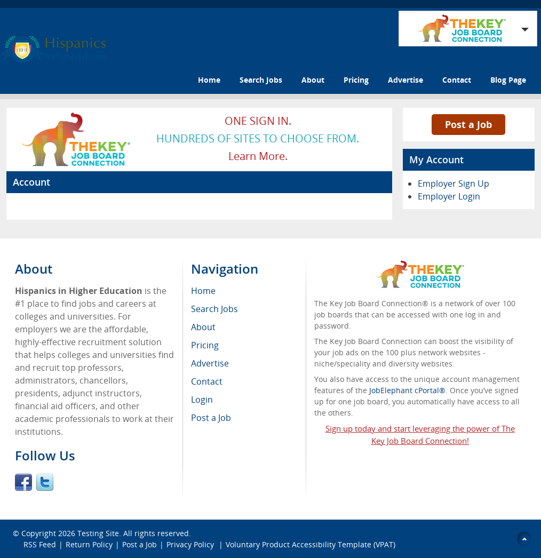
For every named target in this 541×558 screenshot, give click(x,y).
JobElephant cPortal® (407, 390)
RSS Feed (39, 544)
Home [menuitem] (203, 291)
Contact (456, 80)
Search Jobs (261, 80)
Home (209, 80)
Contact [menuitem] (206, 381)
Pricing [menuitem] (205, 345)
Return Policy (89, 544)
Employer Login (449, 196)
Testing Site (98, 533)
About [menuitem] (203, 327)
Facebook (23, 482)
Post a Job (468, 124)
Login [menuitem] (202, 399)
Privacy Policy (191, 544)
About (312, 80)
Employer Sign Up (453, 183)
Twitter (44, 482)
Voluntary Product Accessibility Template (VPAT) (310, 544)
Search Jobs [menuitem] (214, 309)
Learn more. (258, 156)
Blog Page (508, 80)
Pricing (356, 80)
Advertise (405, 80)
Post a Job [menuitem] (211, 418)
